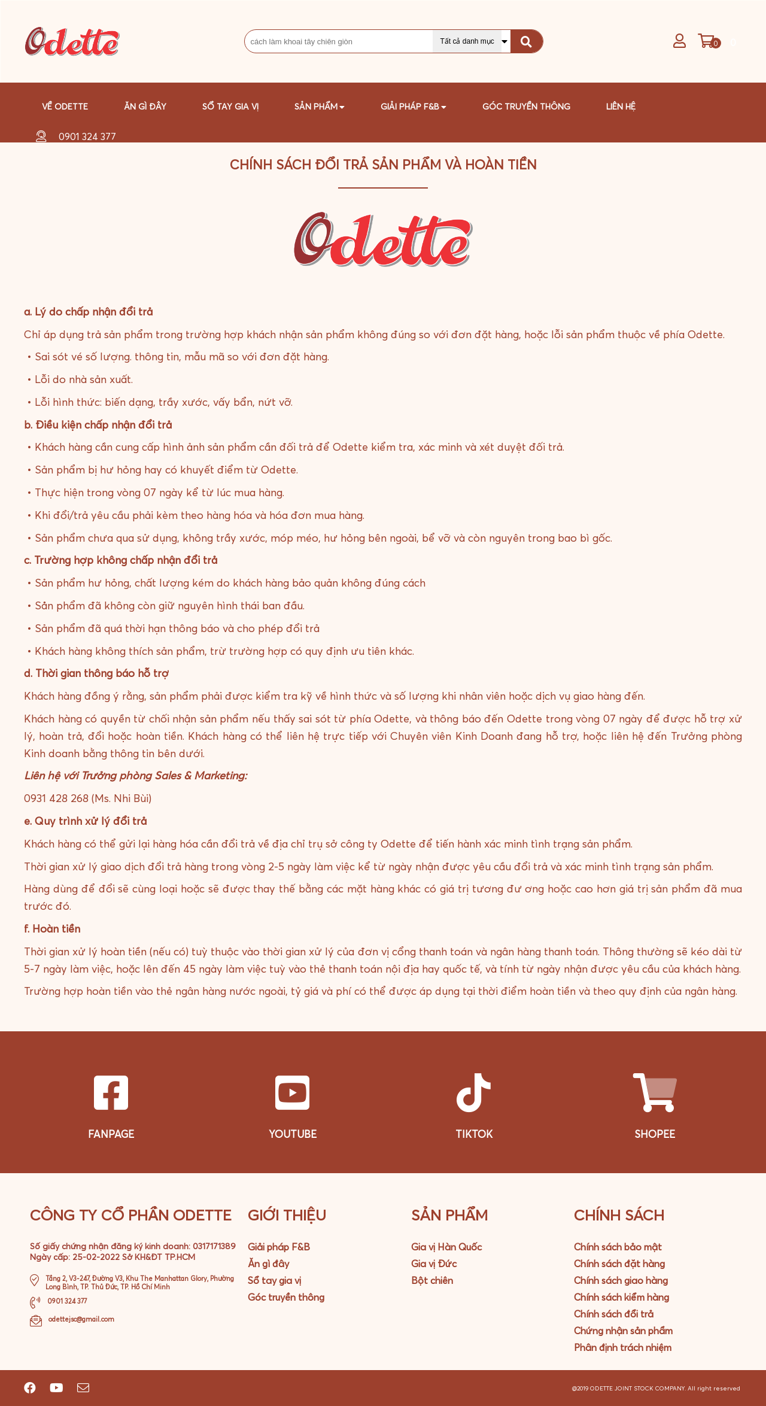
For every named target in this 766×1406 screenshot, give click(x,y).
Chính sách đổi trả (613, 1314)
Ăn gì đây (145, 106)
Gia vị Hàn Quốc (446, 1247)
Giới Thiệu (287, 1215)
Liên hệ (621, 106)
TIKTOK (474, 1134)
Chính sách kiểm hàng (621, 1297)
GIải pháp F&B (413, 104)
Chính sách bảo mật (618, 1247)
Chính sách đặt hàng (619, 1264)
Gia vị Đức (434, 1264)
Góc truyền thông (526, 106)
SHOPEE (655, 1134)
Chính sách (619, 1215)
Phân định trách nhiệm (622, 1347)
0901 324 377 (87, 136)
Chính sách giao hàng (621, 1280)
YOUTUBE (293, 1134)
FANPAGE (111, 1134)
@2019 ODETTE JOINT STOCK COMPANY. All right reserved (657, 1388)
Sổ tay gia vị (230, 106)
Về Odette (65, 106)
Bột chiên (432, 1280)
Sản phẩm (319, 104)
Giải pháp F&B (279, 1247)
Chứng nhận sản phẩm (623, 1331)
